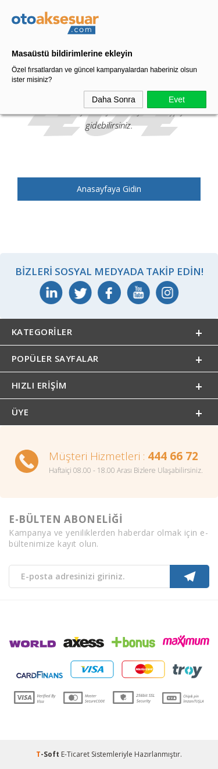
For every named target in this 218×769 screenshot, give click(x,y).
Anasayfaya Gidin (109, 188)
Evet (177, 99)
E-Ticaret (75, 754)
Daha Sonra (113, 99)
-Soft (48, 754)
